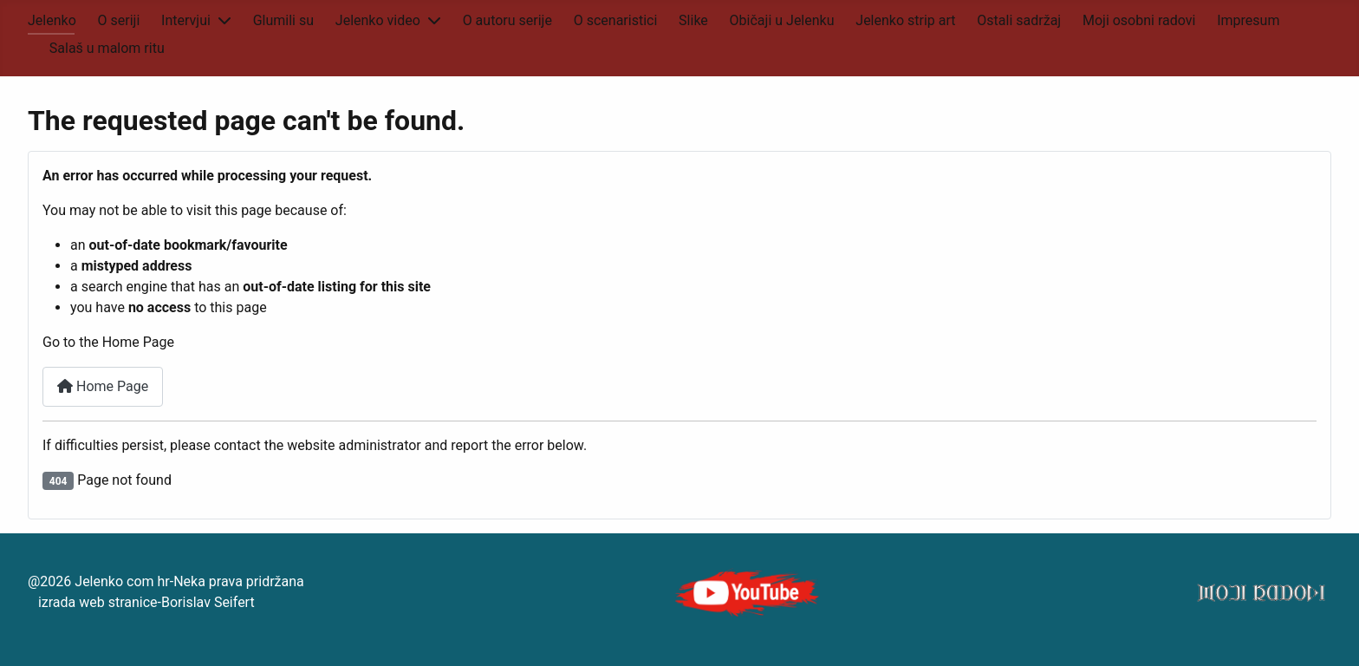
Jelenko (52, 20)
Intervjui (186, 20)
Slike (693, 20)
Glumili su (283, 20)
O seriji (119, 20)
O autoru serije (507, 20)
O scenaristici (616, 20)
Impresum (1248, 20)
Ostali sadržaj (1019, 20)
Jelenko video (377, 20)
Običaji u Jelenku (782, 20)
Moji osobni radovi (1139, 20)
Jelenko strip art (905, 20)
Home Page (102, 386)
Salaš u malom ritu (107, 48)
